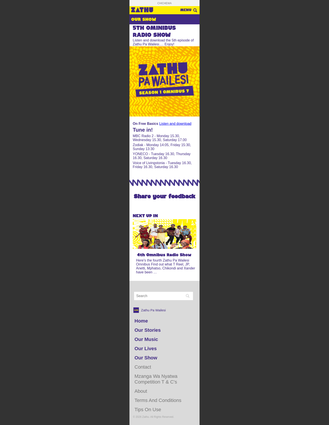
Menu (185, 10)
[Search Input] (159, 296)
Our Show (145, 357)
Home (141, 321)
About (140, 391)
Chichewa (164, 3)
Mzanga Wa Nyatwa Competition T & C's (155, 379)
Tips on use (147, 409)
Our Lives (145, 348)
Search (195, 10)
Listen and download (175, 124)
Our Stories (147, 330)
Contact (142, 367)
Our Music (146, 339)
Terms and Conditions (157, 400)
